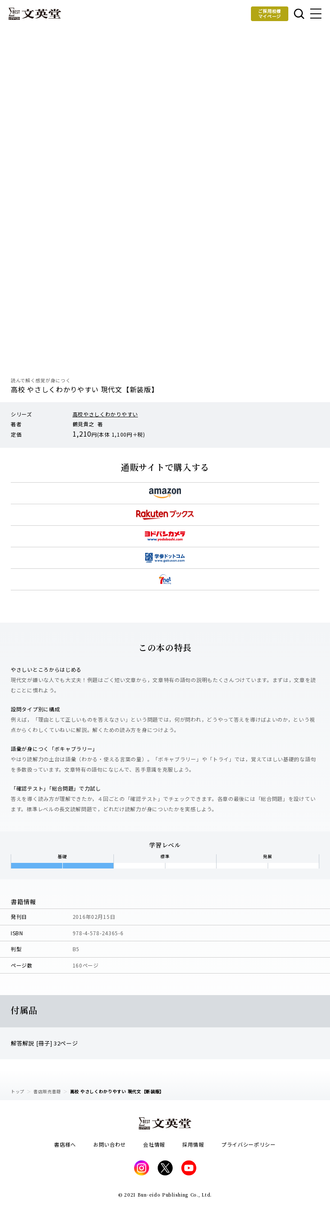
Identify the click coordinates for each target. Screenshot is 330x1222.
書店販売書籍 (47, 1091)
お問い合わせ (109, 1144)
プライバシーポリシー (248, 1144)
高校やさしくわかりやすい (105, 414)
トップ (17, 1091)
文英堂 (35, 14)
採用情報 (193, 1144)
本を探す (299, 14)
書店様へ (65, 1144)
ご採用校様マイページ (269, 13)
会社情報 (154, 1144)
